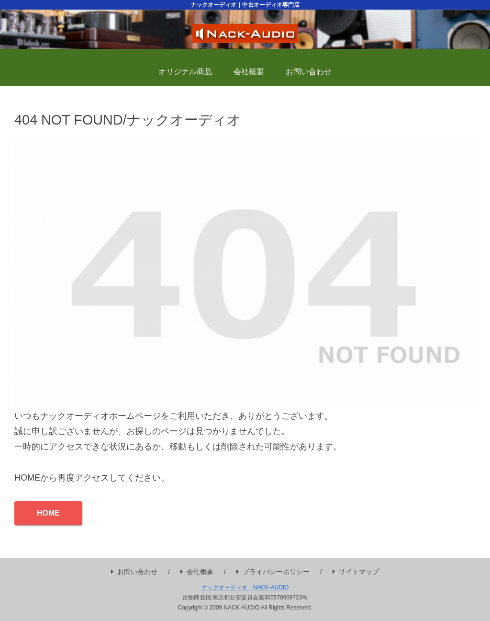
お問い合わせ (134, 571)
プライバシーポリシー (273, 571)
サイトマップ (356, 571)
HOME (48, 513)
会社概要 (196, 571)
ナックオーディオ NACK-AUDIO (245, 587)
